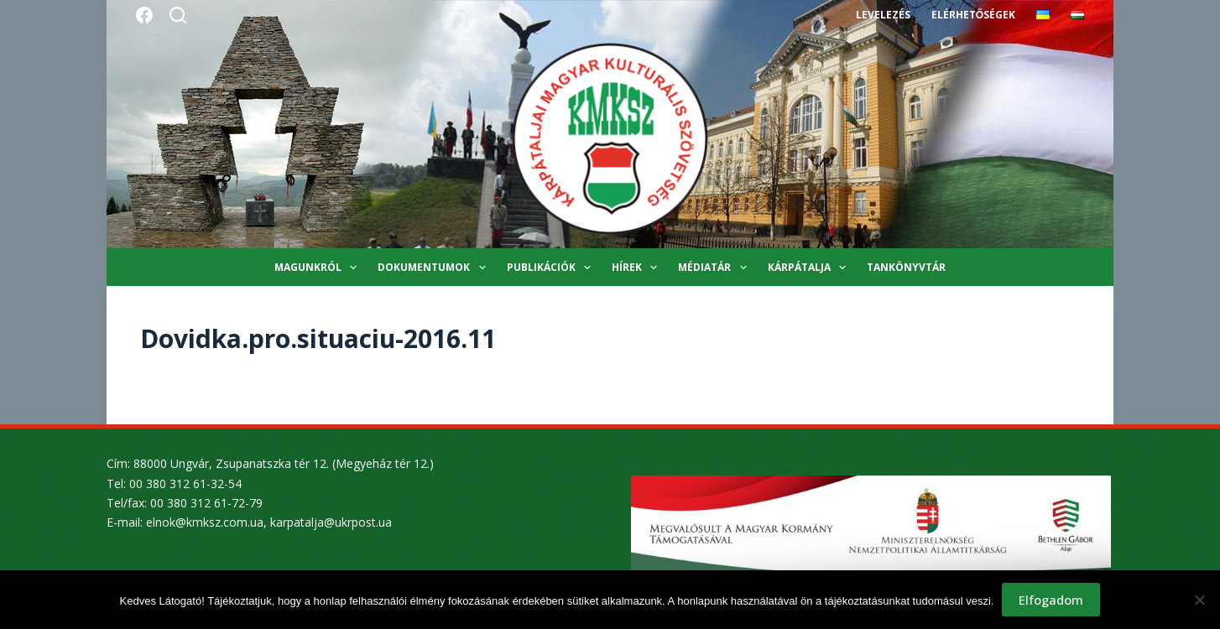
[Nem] (1199, 599)
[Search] (177, 15)
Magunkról (318, 267)
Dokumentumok (435, 267)
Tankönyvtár (906, 267)
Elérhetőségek (973, 15)
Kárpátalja (810, 267)
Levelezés (883, 15)
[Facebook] (144, 15)
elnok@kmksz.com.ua (204, 522)
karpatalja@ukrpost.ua (331, 522)
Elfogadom (1051, 599)
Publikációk (552, 267)
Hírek (638, 267)
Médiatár (715, 267)
